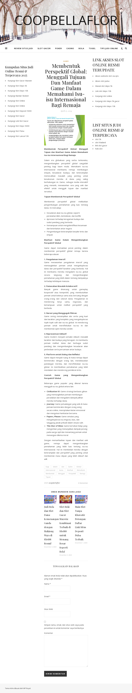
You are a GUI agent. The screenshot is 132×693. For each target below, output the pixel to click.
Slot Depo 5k (21, 85)
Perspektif (72, 474)
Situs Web (48, 609)
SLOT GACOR (44, 48)
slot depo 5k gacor (111, 101)
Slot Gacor (20, 116)
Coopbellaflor (66, 20)
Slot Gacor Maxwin (24, 80)
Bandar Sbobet (22, 95)
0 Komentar (83, 483)
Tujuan (48, 477)
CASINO (70, 48)
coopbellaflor (54, 483)
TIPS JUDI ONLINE (109, 48)
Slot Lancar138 (22, 136)
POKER (58, 48)
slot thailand (100, 142)
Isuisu (61, 470)
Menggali (61, 474)
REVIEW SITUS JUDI (23, 48)
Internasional (50, 470)
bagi (47, 467)
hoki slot (98, 148)
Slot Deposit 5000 (24, 111)
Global (78, 467)
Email (47, 596)
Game (70, 467)
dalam (55, 467)
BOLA (81, 48)
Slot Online (20, 100)
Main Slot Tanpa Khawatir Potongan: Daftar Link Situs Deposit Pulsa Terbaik (80, 523)
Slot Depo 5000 (22, 126)
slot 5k (98, 139)
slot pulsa (105, 81)
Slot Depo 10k (22, 90)
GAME (66, 61)
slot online (107, 96)
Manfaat (70, 470)
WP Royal (27, 688)
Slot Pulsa (20, 131)
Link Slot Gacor (22, 121)
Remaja (82, 474)
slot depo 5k (106, 86)
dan (62, 467)
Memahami (81, 470)
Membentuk (50, 474)
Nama (47, 584)
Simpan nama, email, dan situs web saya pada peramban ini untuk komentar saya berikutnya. (64, 626)
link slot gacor (101, 145)
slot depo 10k (105, 91)
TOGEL (92, 48)
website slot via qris (110, 76)
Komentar (48, 633)
